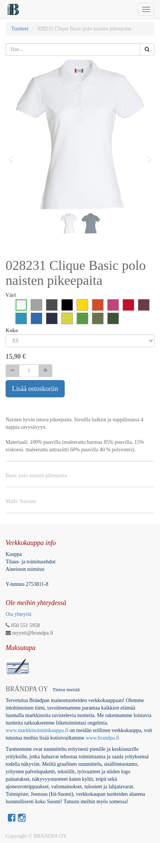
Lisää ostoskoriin (35, 388)
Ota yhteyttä (18, 614)
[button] (13, 155)
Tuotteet (19, 28)
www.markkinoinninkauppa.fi (37, 730)
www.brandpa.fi (103, 738)
